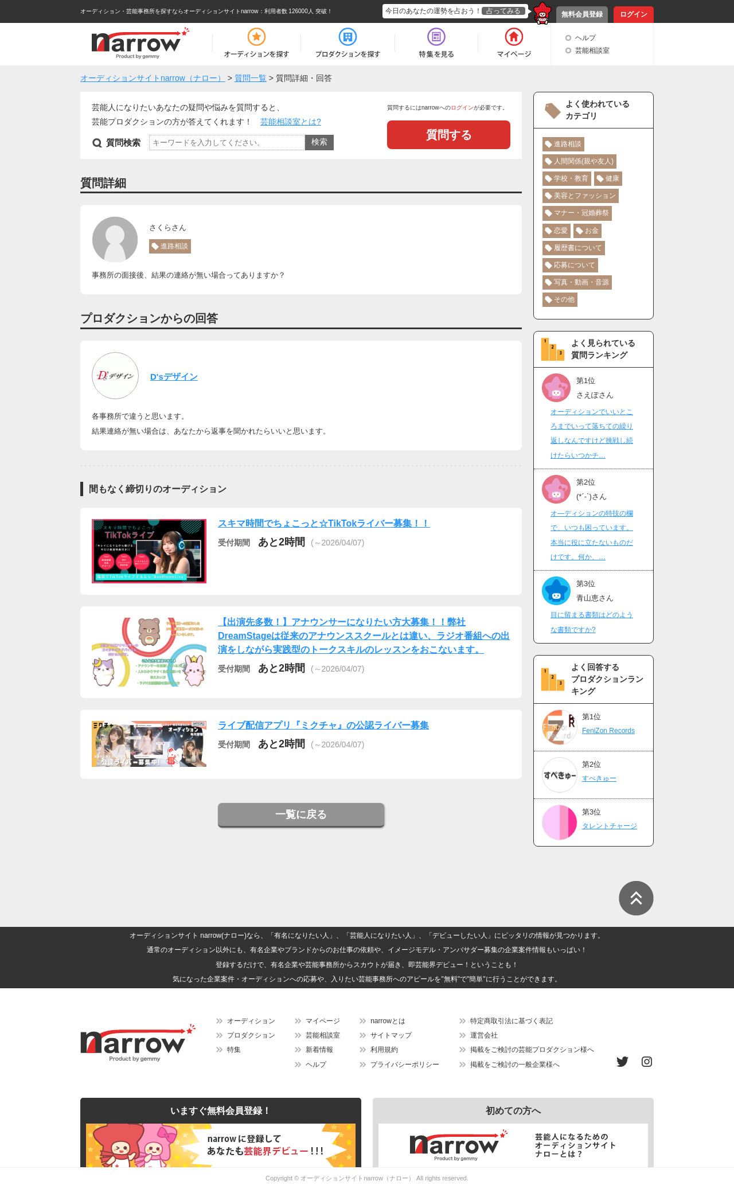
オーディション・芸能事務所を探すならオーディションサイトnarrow (169, 11)
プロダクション (251, 1035)
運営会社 (484, 1035)
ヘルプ (585, 38)
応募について (574, 265)
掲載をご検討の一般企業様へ (515, 1065)
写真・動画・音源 (581, 282)
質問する (449, 134)
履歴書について (578, 248)
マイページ (323, 1021)
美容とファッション (585, 196)
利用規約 (384, 1050)
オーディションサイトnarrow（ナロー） (357, 1178)
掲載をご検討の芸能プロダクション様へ (532, 1050)
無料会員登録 (582, 14)
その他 (564, 299)
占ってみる (503, 11)
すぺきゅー (599, 778)
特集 (234, 1050)
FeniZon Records (608, 731)
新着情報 (319, 1050)
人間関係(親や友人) (584, 161)
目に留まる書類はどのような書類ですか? (591, 622)
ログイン (633, 14)
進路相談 (174, 246)
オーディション (251, 1021)
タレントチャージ (609, 826)
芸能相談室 (592, 50)
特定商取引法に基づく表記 (511, 1021)
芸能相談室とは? (290, 121)
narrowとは (387, 1021)
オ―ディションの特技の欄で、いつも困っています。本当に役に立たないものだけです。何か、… (591, 535)
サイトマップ (391, 1035)
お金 (592, 231)
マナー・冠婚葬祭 (581, 213)
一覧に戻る (301, 814)
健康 (612, 178)
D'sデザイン (174, 376)
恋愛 (561, 231)
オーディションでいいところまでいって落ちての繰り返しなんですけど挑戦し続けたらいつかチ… (591, 433)
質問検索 (123, 142)
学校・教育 (571, 178)
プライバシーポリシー (404, 1065)
